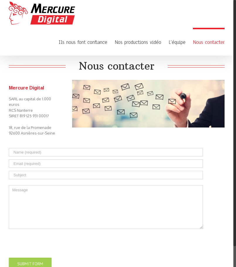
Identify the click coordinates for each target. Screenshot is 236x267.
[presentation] (53, 240)
